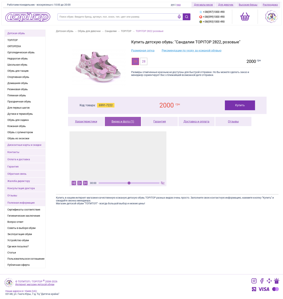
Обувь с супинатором (20, 132)
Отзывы (233, 121)
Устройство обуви (18, 240)
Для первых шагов (18, 107)
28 (143, 61)
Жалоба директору (18, 181)
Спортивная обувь (18, 77)
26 (135, 61)
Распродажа (270, 4)
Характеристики (86, 121)
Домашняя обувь (17, 83)
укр (179, 4)
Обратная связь (17, 173)
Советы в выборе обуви (21, 228)
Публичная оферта (18, 264)
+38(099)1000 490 (212, 16)
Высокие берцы (248, 4)
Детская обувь (16, 33)
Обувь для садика (18, 120)
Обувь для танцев (18, 70)
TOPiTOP (12, 40)
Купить (240, 105)
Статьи (11, 252)
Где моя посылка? (18, 246)
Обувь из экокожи (18, 138)
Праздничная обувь (19, 101)
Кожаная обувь (16, 126)
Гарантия (159, 121)
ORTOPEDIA (14, 46)
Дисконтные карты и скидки (24, 144)
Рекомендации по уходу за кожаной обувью (191, 50)
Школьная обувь (17, 64)
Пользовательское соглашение (25, 258)
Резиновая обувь (17, 89)
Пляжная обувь (16, 95)
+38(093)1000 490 (212, 21)
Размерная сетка (142, 50)
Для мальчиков (203, 4)
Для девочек (225, 4)
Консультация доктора (21, 188)
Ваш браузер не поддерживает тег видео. (117, 155)
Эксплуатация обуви (19, 234)
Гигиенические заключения (23, 215)
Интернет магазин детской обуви (34, 284)
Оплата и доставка (18, 159)
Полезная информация (21, 202)
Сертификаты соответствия (23, 209)
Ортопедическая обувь (21, 52)
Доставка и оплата (196, 121)
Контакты (13, 152)
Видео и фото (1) (123, 121)
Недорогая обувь (17, 58)
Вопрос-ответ (15, 221)
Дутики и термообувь (20, 113)
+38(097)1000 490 (212, 12)
